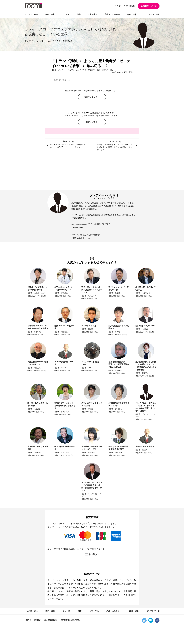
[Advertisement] (92, 171)
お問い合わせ (129, 6)
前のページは (68, 144)
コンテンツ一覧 (152, 14)
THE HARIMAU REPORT (99, 224)
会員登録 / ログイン (148, 6)
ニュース (65, 14)
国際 (78, 14)
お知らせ (28, 620)
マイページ (71, 587)
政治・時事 (49, 14)
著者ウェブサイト (91, 97)
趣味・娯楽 (131, 14)
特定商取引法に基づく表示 (70, 620)
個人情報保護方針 (50, 620)
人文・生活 (92, 14)
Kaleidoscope (77, 228)
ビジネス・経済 (31, 14)
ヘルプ (118, 6)
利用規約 (37, 620)
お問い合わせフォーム (80, 238)
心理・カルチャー (112, 14)
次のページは (115, 145)
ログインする (91, 122)
